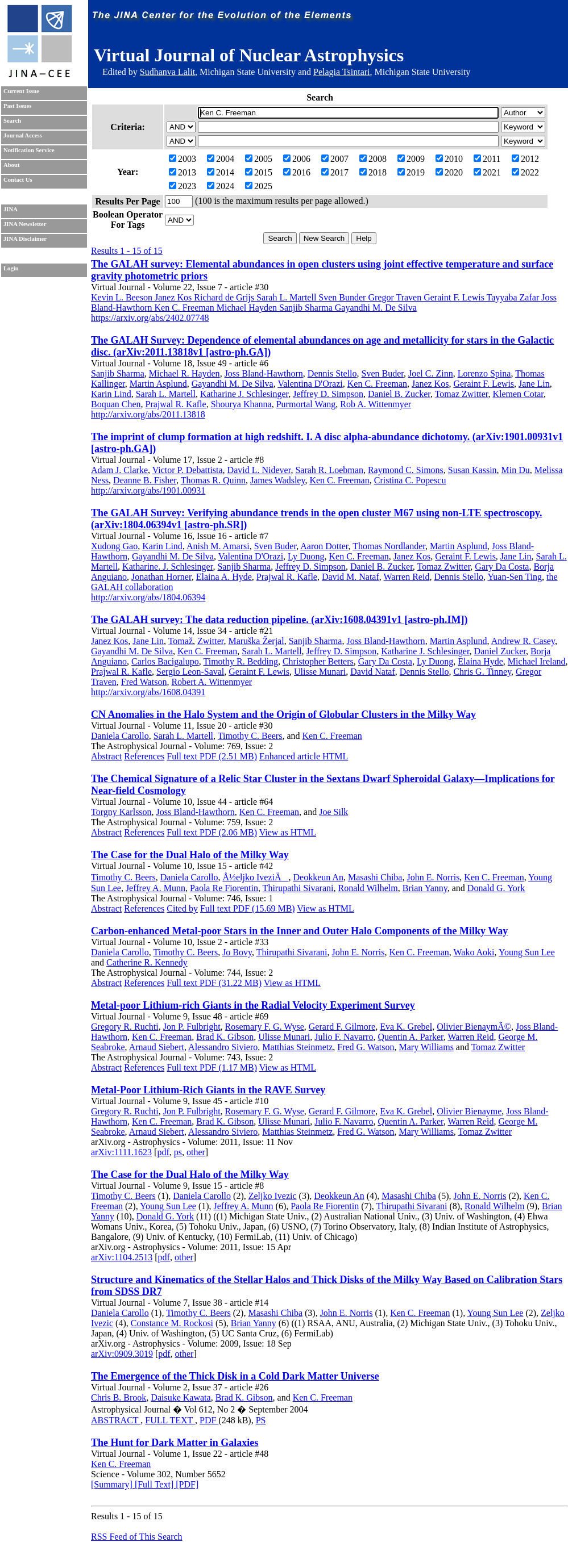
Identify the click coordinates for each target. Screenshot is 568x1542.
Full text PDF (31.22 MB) (214, 983)
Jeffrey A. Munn (155, 888)
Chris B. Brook (118, 1397)
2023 (182, 186)
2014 (220, 172)
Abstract (106, 756)
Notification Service (29, 150)
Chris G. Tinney (482, 671)
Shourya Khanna (241, 404)
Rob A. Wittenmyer (375, 404)
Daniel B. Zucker (399, 394)
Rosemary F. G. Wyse (264, 1026)
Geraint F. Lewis (483, 383)
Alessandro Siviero (223, 1047)
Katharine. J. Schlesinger (167, 566)
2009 (411, 159)
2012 (525, 159)
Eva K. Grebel (406, 1026)
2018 (373, 172)
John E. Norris (433, 877)
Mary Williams (426, 1047)
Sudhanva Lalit (167, 72)
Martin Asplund (158, 383)
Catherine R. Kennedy (147, 962)
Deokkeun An (318, 877)
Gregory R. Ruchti (125, 1026)
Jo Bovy (237, 952)
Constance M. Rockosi (172, 1323)
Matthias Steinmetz (297, 1047)
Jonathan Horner (161, 577)
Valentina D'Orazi (309, 383)
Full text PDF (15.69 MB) (247, 908)
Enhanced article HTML (303, 756)
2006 (296, 159)
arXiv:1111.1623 (121, 1152)
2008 (373, 159)
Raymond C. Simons (405, 470)
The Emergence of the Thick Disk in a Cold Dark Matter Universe (235, 1376)
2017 (335, 172)
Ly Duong (306, 556)
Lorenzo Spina (484, 373)
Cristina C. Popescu (410, 480)
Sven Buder (383, 373)
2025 (258, 186)
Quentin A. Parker (410, 1037)
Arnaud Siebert (156, 1047)
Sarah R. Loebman (329, 470)
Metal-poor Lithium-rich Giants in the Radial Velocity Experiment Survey (253, 1005)
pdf (163, 1152)
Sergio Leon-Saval (190, 671)
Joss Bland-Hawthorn (264, 373)
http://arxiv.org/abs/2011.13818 (148, 414)
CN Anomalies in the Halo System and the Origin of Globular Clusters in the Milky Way (283, 714)
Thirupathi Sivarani (298, 888)
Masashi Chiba (375, 877)
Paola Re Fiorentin (224, 888)
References (144, 756)
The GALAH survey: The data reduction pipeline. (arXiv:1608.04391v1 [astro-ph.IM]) (279, 619)
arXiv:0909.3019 (122, 1354)
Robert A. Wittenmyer (211, 682)
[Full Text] (155, 1484)
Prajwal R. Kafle (176, 404)
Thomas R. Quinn (213, 480)
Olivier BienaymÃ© (474, 1026)
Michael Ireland (537, 661)
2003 (182, 159)
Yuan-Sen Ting (515, 577)
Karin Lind (111, 394)
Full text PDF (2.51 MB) (212, 756)
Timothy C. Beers (250, 736)
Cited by (182, 908)
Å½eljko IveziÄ (255, 877)
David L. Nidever (259, 470)
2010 (449, 159)
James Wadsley (277, 480)
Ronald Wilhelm (367, 888)
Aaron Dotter (324, 546)
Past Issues (17, 106)
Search (12, 121)
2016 (296, 172)
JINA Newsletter (24, 224)
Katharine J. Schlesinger (244, 394)
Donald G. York (496, 888)
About (11, 165)
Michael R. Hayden (184, 373)
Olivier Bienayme (469, 1111)
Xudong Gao (114, 546)
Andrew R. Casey (523, 641)
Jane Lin (534, 383)
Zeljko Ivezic (272, 1196)
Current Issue (21, 91)
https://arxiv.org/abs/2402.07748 (150, 318)
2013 (182, 172)
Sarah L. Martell (166, 394)
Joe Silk (333, 812)
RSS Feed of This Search (137, 1536)
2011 (487, 159)
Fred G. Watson (365, 1047)
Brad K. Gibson (225, 1037)
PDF (209, 1420)
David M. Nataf (350, 577)
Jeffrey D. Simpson (328, 394)
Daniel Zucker (500, 651)
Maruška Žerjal (256, 641)
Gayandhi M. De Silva (232, 383)
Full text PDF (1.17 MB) (212, 1067)
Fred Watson (144, 682)
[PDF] (187, 1484)
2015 (258, 172)
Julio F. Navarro (343, 1037)
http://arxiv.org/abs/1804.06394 (148, 597)
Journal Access (22, 135)
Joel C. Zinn (430, 373)
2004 (220, 159)
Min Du (515, 470)
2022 (525, 172)
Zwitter (210, 641)
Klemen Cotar (518, 394)
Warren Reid (407, 577)
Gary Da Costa (502, 566)
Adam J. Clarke (119, 470)
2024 (220, 186)
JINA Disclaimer (25, 239)
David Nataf (372, 671)
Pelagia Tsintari (341, 72)
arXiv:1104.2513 (121, 1257)
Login (11, 268)
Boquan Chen (116, 404)
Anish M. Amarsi (218, 546)
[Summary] (113, 1484)
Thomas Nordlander (389, 546)
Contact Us (17, 180)
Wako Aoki (473, 952)
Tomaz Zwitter (461, 394)
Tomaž (180, 641)
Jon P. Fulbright (192, 1026)
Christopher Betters (318, 661)
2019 (411, 172)
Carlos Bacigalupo (165, 661)
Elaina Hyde (480, 661)
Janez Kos (430, 383)
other (195, 1152)
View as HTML (287, 832)
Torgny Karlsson (121, 812)
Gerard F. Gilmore (342, 1026)
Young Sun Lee (527, 952)
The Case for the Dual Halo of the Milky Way (190, 854)
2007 (335, 159)
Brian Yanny (425, 888)
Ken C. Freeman (377, 383)
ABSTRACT (115, 1420)
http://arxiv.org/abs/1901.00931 (148, 490)
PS (261, 1420)
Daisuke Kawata (180, 1397)
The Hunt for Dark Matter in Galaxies (174, 1442)
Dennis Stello (332, 373)
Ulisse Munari (320, 671)
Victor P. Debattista (187, 470)
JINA (10, 209)
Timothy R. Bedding (240, 661)
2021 (487, 172)
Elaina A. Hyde (224, 577)
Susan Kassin (472, 470)
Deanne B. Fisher (144, 480)
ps (178, 1152)
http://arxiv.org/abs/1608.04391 (148, 692)
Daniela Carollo (120, 736)
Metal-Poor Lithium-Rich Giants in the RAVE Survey (208, 1090)
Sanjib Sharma (117, 373)
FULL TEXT (170, 1420)
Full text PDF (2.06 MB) (212, 832)
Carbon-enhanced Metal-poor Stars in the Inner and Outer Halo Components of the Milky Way (299, 931)
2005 (258, 159)
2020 (449, 172)
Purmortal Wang (306, 404)
